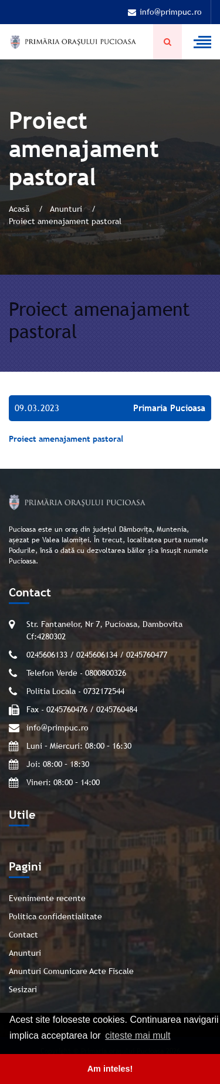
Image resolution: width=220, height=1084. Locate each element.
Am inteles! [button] (110, 1068)
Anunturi (67, 209)
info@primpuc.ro (165, 11)
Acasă (20, 209)
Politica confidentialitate (55, 916)
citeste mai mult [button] (137, 1035)
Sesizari (23, 989)
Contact (23, 934)
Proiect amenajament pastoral (66, 438)
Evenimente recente (47, 898)
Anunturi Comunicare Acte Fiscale (71, 971)
